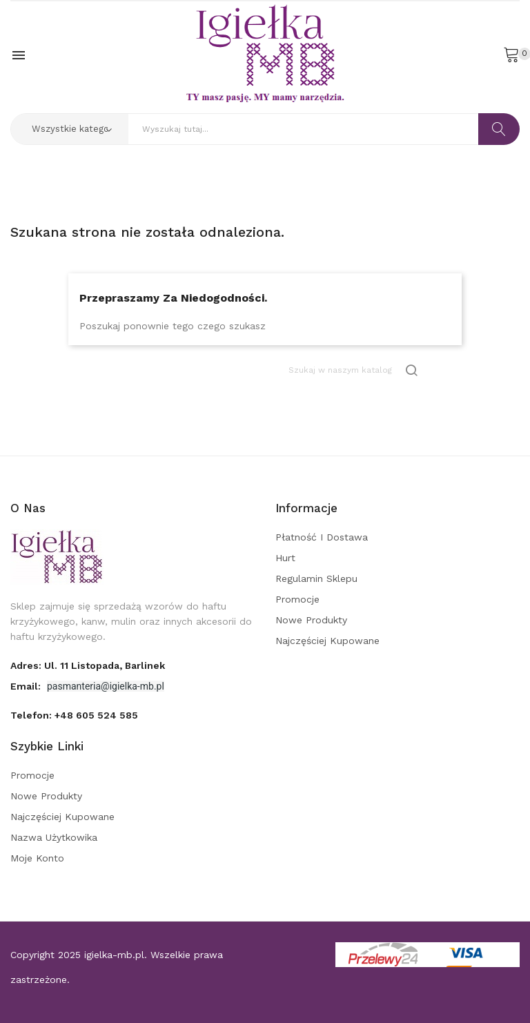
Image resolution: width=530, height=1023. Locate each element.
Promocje (297, 599)
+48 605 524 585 (96, 715)
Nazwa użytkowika (53, 837)
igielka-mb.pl (114, 954)
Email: (26, 686)
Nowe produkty (311, 619)
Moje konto (37, 858)
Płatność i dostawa (321, 537)
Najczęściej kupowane (327, 640)
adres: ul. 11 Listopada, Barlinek (87, 665)
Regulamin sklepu (316, 578)
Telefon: (74, 715)
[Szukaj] (354, 370)
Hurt (285, 557)
